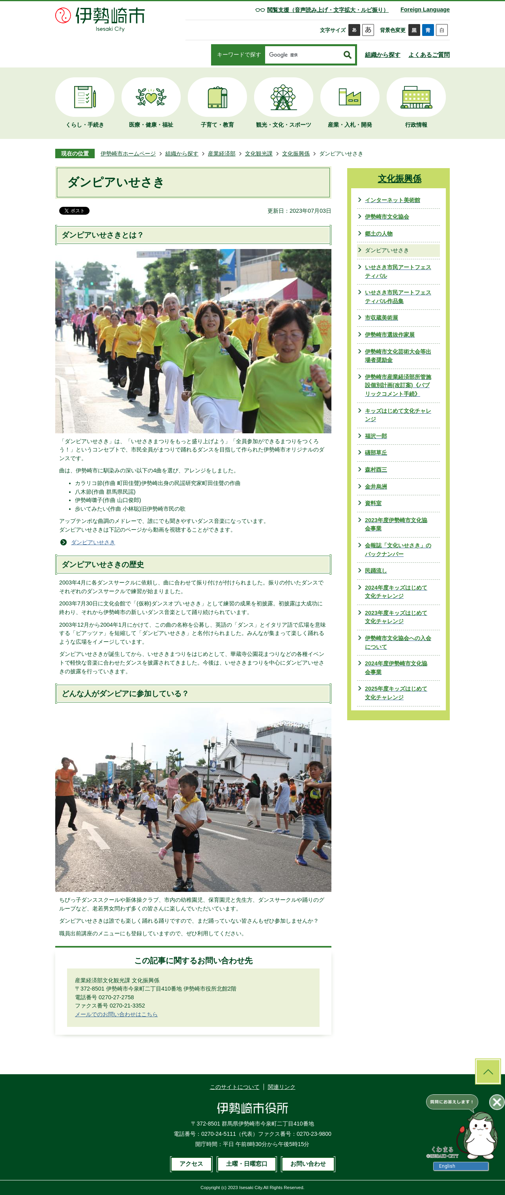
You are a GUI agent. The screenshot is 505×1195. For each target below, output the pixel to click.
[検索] (302, 55)
